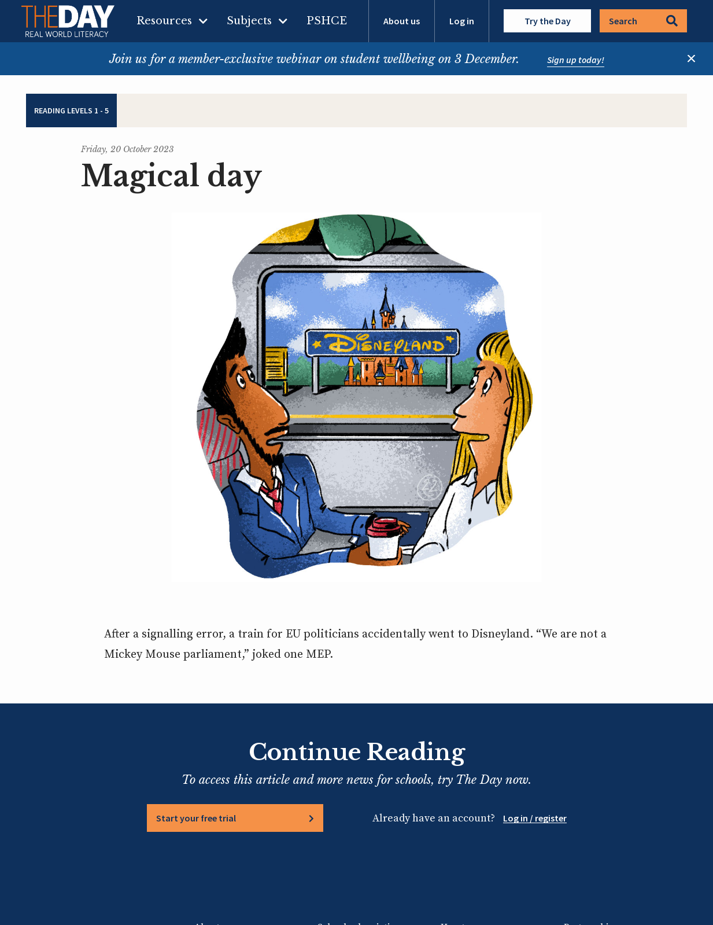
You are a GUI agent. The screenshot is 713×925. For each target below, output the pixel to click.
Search (643, 21)
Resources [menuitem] (164, 20)
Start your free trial (196, 818)
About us (401, 21)
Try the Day (547, 21)
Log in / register (535, 818)
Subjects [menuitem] (249, 20)
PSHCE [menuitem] (326, 20)
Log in (461, 21)
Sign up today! (575, 59)
